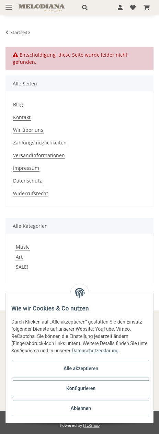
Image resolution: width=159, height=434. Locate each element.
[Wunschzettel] (132, 7)
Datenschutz (27, 180)
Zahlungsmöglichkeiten (40, 142)
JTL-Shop (91, 425)
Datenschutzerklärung (95, 350)
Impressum (26, 168)
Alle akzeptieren (81, 368)
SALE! (22, 266)
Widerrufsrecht (30, 193)
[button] (93, 7)
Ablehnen (81, 408)
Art (19, 257)
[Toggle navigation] (8, 4)
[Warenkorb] (147, 7)
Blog (18, 104)
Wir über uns (28, 130)
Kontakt (22, 117)
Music (23, 247)
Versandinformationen (39, 155)
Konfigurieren (80, 388)
